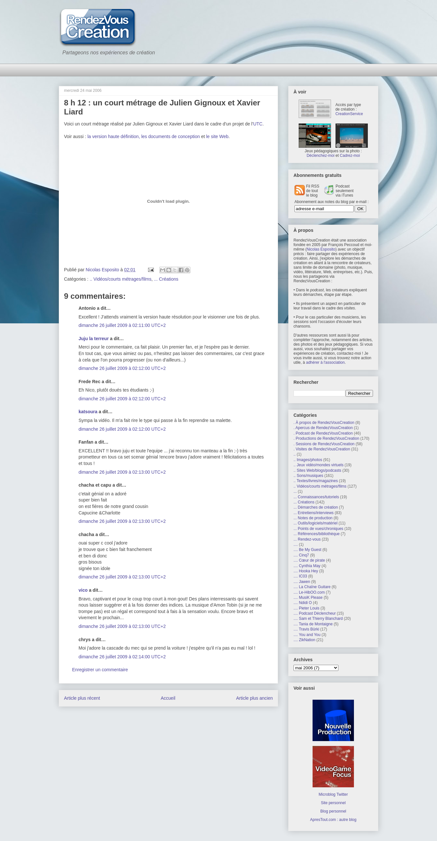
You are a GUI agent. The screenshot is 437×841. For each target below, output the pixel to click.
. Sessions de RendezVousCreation (324, 444)
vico (83, 590)
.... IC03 (300, 576)
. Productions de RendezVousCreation (326, 438)
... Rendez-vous (307, 539)
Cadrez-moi (350, 155)
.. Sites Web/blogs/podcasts (317, 470)
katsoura (88, 411)
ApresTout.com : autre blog (333, 819)
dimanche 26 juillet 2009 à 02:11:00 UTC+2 (122, 325)
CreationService (349, 114)
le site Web (217, 136)
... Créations (166, 279)
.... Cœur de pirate (309, 560)
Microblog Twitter (333, 794)
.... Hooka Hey (305, 571)
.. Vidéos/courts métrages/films (120, 279)
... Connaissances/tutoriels (316, 497)
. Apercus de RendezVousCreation (323, 428)
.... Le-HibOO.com (309, 592)
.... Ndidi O (302, 602)
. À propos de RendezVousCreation (323, 422)
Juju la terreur (94, 338)
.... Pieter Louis (306, 608)
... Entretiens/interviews (313, 513)
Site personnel (333, 803)
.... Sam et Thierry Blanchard (318, 618)
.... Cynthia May (306, 566)
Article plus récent (82, 698)
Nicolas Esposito (321, 249)
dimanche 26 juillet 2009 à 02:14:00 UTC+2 (122, 656)
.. (294, 454)
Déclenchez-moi (321, 155)
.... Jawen (301, 581)
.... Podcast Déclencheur (314, 613)
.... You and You (306, 634)
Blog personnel (333, 811)
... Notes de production (313, 518)
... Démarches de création (315, 507)
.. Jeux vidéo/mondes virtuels (318, 465)
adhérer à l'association (325, 362)
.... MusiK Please (308, 597)
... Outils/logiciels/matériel (315, 523)
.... (295, 544)
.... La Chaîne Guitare (312, 587)
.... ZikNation (304, 640)
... (295, 491)
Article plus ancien (254, 698)
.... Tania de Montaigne (313, 624)
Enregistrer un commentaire (100, 669)
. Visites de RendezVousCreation (321, 449)
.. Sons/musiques (308, 475)
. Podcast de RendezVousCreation (323, 433)
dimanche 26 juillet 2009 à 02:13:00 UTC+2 (122, 472)
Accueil (168, 698)
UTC (257, 123)
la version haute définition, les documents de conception (143, 136)
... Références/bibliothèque (316, 534)
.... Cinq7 (301, 555)
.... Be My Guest (307, 549)
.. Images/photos (307, 460)
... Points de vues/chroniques (318, 528)
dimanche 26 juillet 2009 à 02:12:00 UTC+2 (122, 368)
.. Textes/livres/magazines (315, 481)
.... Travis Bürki (306, 629)
